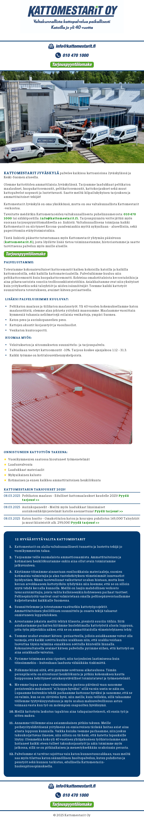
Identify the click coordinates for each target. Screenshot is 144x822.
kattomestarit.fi (19, 242)
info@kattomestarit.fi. (59, 218)
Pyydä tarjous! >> (108, 511)
